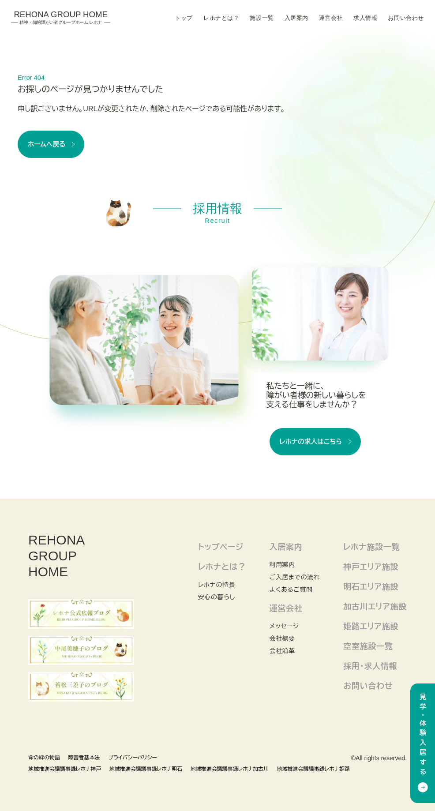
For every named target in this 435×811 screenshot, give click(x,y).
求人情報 (365, 18)
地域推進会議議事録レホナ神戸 (64, 769)
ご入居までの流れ (294, 577)
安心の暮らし (216, 597)
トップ (184, 18)
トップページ (221, 547)
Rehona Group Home (60, 18)
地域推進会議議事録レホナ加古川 (230, 769)
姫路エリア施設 (370, 626)
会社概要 (282, 638)
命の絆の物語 (44, 758)
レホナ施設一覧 (371, 547)
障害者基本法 (84, 758)
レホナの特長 (216, 584)
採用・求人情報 (370, 666)
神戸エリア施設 (370, 567)
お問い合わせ (406, 18)
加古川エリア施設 (375, 606)
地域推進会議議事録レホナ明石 (145, 769)
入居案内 (296, 18)
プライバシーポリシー (132, 758)
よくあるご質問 (290, 589)
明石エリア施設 (370, 586)
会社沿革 (282, 650)
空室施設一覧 (368, 646)
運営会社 (331, 18)
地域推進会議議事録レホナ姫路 (313, 769)
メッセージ (284, 626)
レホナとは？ (221, 18)
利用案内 (282, 564)
